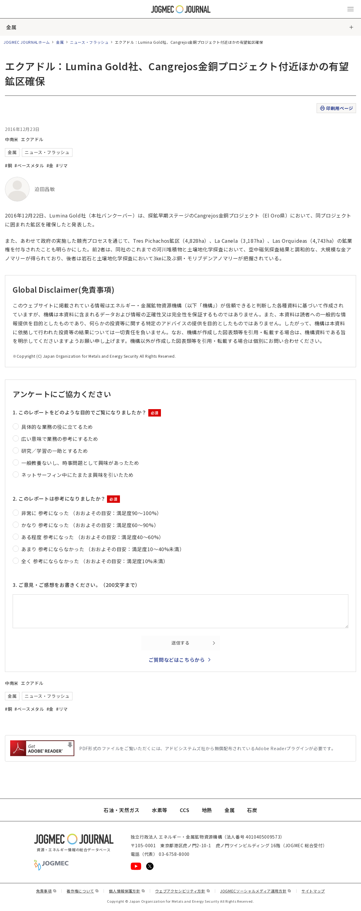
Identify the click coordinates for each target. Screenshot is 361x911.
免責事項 (46, 890)
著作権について (83, 890)
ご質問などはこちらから (177, 659)
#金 (50, 165)
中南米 (11, 139)
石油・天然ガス (121, 810)
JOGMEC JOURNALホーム (27, 42)
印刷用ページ (336, 108)
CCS (185, 810)
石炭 (252, 810)
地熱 (207, 810)
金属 (11, 27)
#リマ (62, 165)
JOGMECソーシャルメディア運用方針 (255, 890)
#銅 (8, 165)
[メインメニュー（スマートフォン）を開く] (350, 9)
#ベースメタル (29, 165)
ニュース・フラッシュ (89, 42)
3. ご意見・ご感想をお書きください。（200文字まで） (76, 584)
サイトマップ (313, 890)
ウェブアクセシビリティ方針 (182, 890)
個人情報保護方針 (127, 890)
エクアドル (32, 139)
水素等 (159, 810)
